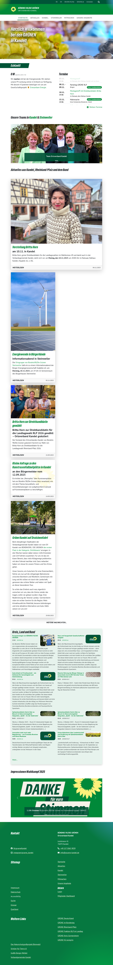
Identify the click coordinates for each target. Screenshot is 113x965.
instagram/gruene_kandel (22, 852)
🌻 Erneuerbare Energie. (36, 87)
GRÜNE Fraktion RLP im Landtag (70, 931)
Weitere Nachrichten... (56, 622)
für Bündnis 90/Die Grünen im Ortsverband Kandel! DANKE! (56, 810)
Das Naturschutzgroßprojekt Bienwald (25, 944)
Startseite (61, 862)
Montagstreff (75, 78)
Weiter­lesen (18, 267)
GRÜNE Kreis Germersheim (68, 936)
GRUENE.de (80, 2)
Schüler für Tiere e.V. (19, 948)
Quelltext (14, 909)
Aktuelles (61, 866)
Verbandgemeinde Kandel (21, 957)
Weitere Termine (94, 107)
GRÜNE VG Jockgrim (65, 940)
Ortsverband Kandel (27, 10)
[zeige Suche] (99, 2)
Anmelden (90, 2)
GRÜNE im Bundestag (66, 922)
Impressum (15, 888)
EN (61, 2)
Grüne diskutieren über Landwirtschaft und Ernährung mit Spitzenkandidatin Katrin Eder (71, 734)
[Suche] (96, 2)
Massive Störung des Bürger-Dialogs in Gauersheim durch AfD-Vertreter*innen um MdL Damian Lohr (71, 675)
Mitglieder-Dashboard (66, 896)
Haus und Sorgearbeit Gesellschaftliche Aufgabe (71, 637)
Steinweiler (45, 117)
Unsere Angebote (64, 883)
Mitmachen (62, 879)
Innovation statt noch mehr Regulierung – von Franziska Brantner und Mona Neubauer (25, 734)
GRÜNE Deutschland (66, 918)
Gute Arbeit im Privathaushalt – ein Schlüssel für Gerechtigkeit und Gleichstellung (24, 675)
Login (60, 891)
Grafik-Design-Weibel (19, 953)
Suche (13, 900)
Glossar (14, 905)
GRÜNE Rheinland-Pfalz (67, 927)
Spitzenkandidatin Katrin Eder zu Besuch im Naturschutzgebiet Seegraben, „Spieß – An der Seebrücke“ (25, 714)
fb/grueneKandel (19, 848)
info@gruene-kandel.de (68, 852)
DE (57, 2)
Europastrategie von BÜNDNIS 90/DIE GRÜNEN (25, 637)
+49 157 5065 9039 (66, 848)
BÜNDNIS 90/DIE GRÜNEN (28, 8)
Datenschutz (15, 892)
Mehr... (15, 760)
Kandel (33, 117)
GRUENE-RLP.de (69, 2)
